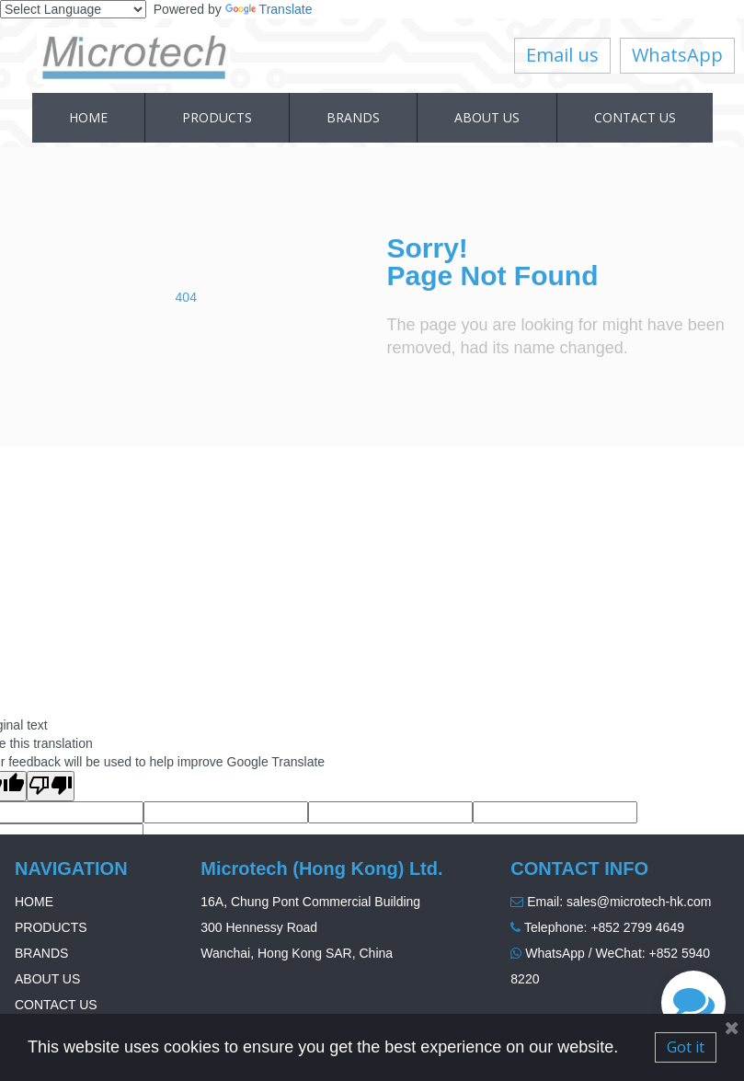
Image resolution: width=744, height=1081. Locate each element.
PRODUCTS (217, 117)
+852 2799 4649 (637, 927)
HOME (88, 117)
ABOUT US (487, 117)
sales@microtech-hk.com (639, 901)
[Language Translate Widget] (73, 9)
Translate (269, 9)
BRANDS (353, 117)
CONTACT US (635, 117)
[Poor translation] (50, 786)
